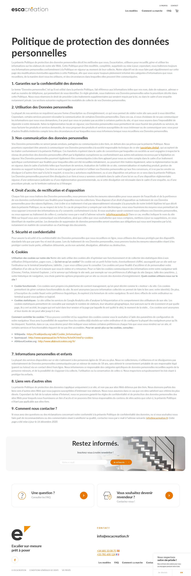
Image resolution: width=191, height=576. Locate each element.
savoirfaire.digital (149, 147)
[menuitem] (131, 11)
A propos (163, 6)
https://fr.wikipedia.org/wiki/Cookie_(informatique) (54, 334)
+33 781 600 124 (106, 554)
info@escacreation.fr (117, 214)
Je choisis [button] (162, 572)
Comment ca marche (152, 10)
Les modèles (131, 10)
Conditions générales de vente (44, 570)
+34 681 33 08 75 (106, 550)
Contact (174, 6)
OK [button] (181, 572)
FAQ (169, 10)
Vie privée (66, 570)
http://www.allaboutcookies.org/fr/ (56, 341)
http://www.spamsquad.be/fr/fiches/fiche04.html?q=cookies (60, 337)
